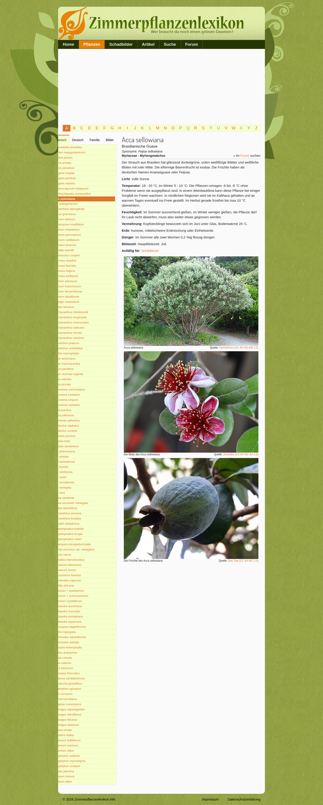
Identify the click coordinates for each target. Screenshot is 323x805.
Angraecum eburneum (79, 565)
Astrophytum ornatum (79, 766)
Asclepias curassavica (79, 704)
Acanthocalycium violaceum (83, 188)
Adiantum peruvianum (79, 234)
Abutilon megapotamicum (81, 152)
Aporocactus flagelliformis (81, 626)
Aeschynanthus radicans (81, 327)
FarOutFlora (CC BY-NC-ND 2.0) (240, 347)
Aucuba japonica (76, 771)
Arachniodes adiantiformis (82, 637)
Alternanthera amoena (79, 513)
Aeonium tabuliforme (78, 296)
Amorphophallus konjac (80, 534)
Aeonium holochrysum (79, 286)
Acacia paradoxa (76, 168)
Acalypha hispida (76, 173)
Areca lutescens (75, 668)
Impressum (210, 799)
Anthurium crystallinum (80, 601)
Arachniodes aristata (78, 642)
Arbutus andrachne (77, 652)
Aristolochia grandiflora (80, 683)
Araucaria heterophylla (79, 647)
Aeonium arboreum (77, 281)
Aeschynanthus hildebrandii (83, 312)
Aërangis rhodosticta (78, 301)
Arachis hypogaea (76, 632)
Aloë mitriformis (75, 472)
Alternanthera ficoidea (79, 518)
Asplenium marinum (78, 745)
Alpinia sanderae (76, 498)
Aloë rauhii (72, 477)
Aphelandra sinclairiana (80, 616)
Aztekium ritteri (74, 781)
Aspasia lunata (74, 730)
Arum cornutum (75, 694)
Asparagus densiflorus (79, 714)
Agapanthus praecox (78, 343)
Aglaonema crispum (78, 399)
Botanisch (71, 140)
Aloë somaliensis (76, 482)
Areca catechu (74, 663)
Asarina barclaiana (77, 699)
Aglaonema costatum (78, 394)
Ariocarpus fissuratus (78, 673)
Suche (170, 44)
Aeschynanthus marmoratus (83, 322)
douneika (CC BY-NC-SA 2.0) (242, 454)
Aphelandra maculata (79, 611)
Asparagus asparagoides (81, 709)
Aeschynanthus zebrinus (81, 338)
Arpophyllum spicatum (79, 688)
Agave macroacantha (79, 363)
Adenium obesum (76, 219)
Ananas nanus (74, 554)
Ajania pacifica (74, 410)
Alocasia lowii (74, 441)
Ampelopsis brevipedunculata (84, 544)
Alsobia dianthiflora (77, 508)
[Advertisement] (161, 87)
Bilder (116, 140)
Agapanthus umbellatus (80, 348)
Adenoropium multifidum (80, 224)
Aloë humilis (73, 467)
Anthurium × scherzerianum (83, 596)
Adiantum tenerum (77, 245)
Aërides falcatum (76, 307)
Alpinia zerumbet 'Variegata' (83, 503)
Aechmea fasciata (76, 265)
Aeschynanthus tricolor (80, 332)
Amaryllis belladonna (78, 523)
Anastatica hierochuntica (81, 559)
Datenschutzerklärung (244, 799)
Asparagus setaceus (78, 724)
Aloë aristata (73, 456)
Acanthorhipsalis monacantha (84, 193)
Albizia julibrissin (75, 415)
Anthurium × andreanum (80, 590)
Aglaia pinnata (74, 384)
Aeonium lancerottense (80, 291)
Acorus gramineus (77, 214)
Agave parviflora (75, 369)
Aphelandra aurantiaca (79, 606)
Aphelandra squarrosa (79, 621)
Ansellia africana (75, 585)
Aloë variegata (74, 487)
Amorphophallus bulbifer (80, 528)
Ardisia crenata (75, 657)
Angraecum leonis (76, 570)
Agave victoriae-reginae (80, 374)
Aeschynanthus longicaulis (82, 317)
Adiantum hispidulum (78, 229)
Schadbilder (121, 44)
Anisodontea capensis (79, 580)
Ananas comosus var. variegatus (86, 549)
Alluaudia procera (76, 436)
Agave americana (76, 358)
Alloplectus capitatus (78, 425)
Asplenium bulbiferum (79, 740)
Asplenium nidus (75, 750)
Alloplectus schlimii (77, 430)
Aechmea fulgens (76, 271)
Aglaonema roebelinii (78, 405)
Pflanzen (91, 44)
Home (68, 44)
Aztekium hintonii (76, 776)
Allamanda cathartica (78, 420)
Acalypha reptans (76, 183)
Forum (191, 44)
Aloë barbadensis (76, 461)
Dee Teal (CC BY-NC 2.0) (245, 560)
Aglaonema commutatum (81, 389)
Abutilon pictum (75, 157)
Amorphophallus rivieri (79, 539)
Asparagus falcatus (77, 719)
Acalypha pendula (76, 178)
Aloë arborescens (76, 451)
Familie (102, 140)
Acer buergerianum (77, 203)
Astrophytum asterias (78, 755)
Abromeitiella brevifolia (79, 147)
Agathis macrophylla (78, 353)
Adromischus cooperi (78, 255)
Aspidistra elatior (76, 735)
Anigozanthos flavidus (79, 575)
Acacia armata (74, 162)
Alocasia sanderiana (78, 446)
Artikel (148, 44)
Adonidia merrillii (75, 250)
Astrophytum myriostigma (81, 761)
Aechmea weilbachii (78, 276)
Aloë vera (71, 492)
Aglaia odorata (74, 379)
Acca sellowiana (76, 199)
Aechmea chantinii (77, 260)
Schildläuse (154, 251)
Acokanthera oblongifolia (81, 209)
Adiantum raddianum (78, 240)
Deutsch (87, 140)
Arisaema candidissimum (81, 678)
